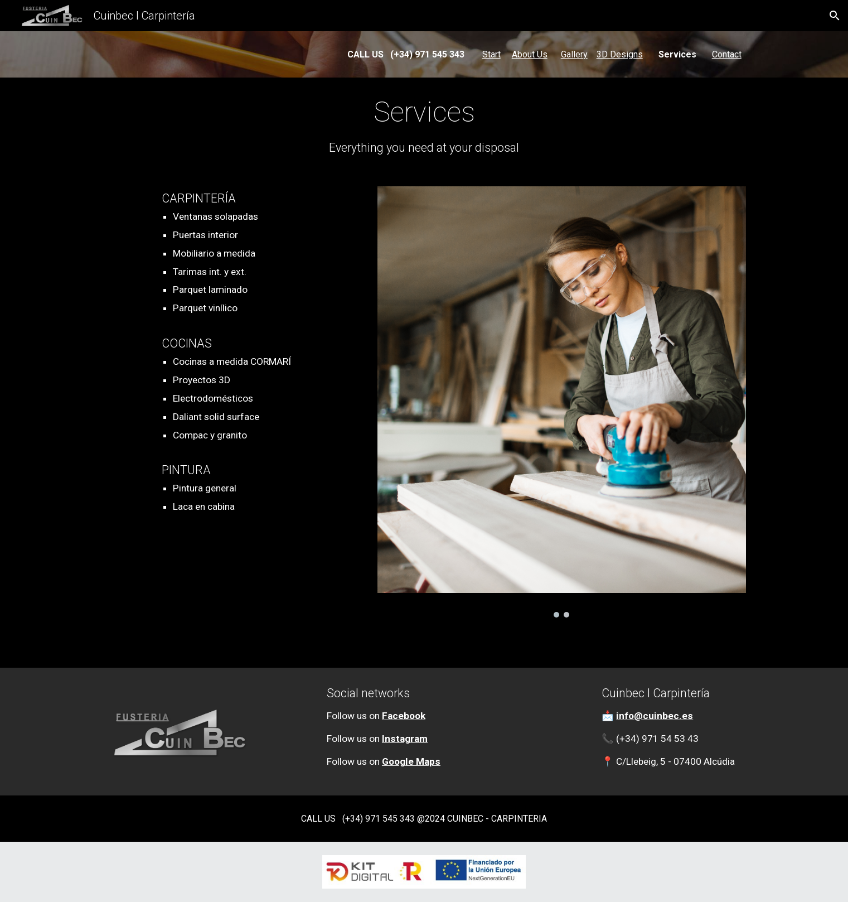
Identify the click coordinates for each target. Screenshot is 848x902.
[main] (423, 54)
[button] (834, 15)
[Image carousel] (561, 402)
